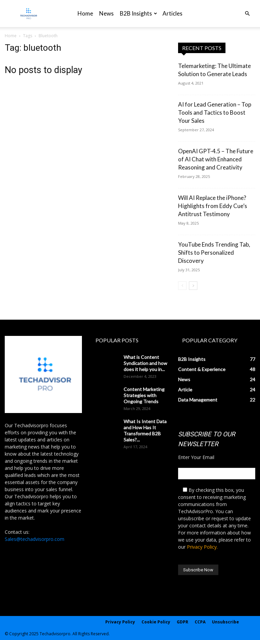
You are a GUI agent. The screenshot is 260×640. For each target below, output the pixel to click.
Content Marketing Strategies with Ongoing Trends (144, 395)
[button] (247, 13)
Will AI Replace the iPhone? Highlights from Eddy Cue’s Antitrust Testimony (212, 206)
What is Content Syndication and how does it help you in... (145, 363)
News (106, 13)
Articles (172, 13)
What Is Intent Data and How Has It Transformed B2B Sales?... (145, 430)
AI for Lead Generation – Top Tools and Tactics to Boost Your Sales (214, 112)
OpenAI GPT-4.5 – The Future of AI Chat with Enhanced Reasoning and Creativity (215, 159)
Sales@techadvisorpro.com (34, 539)
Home (85, 13)
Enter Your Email (196, 457)
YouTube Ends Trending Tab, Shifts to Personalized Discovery (214, 252)
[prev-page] (182, 285)
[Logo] (29, 13)
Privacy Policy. (202, 547)
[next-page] (193, 285)
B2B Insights (138, 13)
